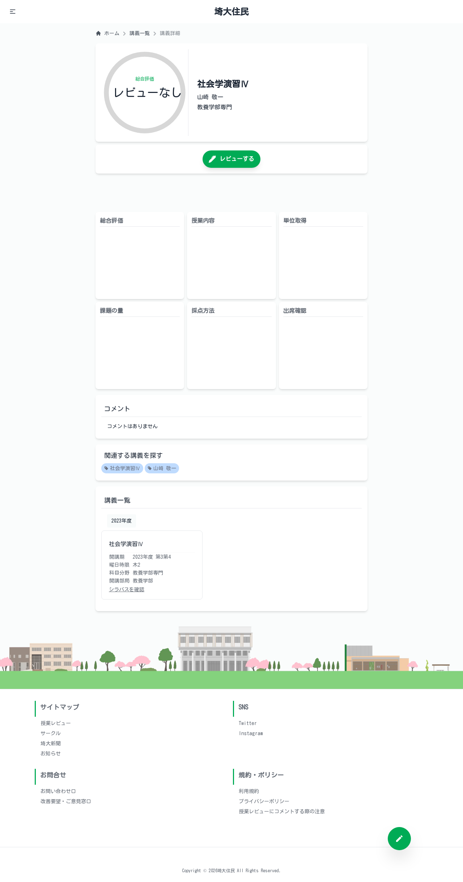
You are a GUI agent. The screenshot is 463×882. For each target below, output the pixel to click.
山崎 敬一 (162, 469)
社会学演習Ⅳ (122, 469)
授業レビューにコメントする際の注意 (282, 811)
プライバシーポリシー (264, 801)
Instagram (251, 733)
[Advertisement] (231, 192)
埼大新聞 (51, 743)
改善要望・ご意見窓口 (66, 801)
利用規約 (249, 791)
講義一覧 (139, 33)
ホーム (107, 33)
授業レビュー (56, 723)
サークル (51, 733)
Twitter (248, 723)
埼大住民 (231, 11)
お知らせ (51, 753)
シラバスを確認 (126, 589)
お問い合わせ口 (58, 791)
